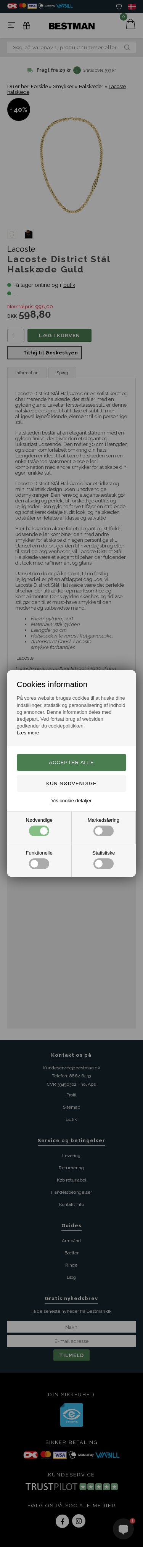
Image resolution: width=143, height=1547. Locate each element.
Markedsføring (103, 826)
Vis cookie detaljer (71, 800)
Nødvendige (39, 826)
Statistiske (103, 859)
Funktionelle (39, 859)
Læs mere (28, 733)
